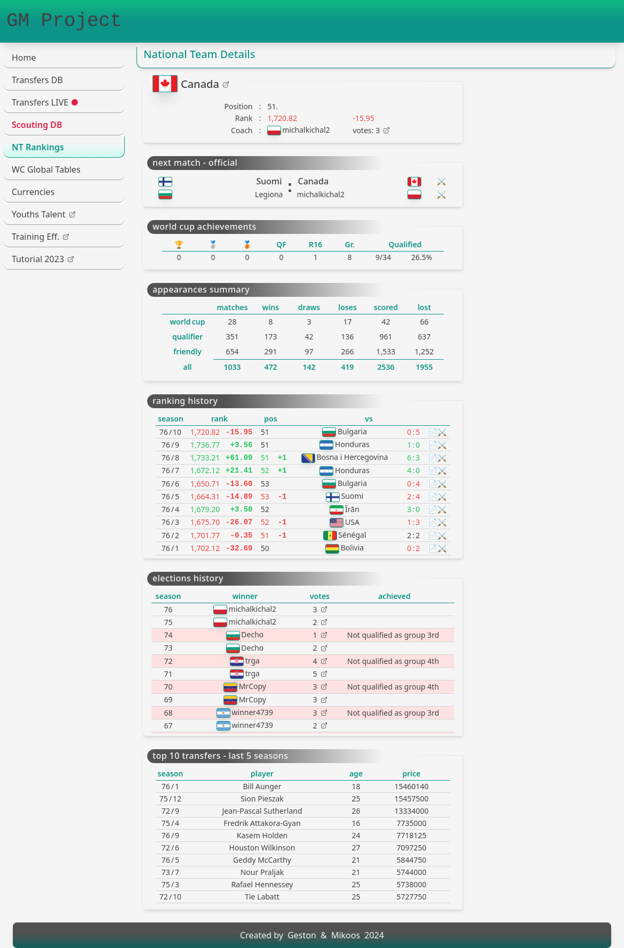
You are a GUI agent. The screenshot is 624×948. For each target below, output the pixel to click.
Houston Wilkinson (262, 847)
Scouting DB (37, 125)
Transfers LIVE (45, 102)
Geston (301, 935)
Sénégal (352, 535)
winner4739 (253, 712)
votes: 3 (371, 130)
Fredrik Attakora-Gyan (261, 823)
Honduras (352, 444)
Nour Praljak (262, 872)
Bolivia (352, 547)
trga (252, 660)
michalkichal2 (306, 130)
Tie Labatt (262, 897)
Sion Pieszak (262, 798)
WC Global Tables (46, 169)
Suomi (269, 181)
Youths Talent (43, 214)
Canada (205, 84)
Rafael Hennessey (262, 884)
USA (352, 522)
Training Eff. (40, 236)
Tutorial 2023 (43, 259)
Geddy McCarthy (262, 860)
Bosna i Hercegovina (352, 457)
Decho (252, 634)
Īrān (352, 509)
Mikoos (345, 935)
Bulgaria (352, 431)
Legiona (269, 194)
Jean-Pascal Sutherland (262, 811)
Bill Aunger (262, 786)
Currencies (33, 192)
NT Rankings (38, 147)
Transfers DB (37, 80)
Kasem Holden (262, 835)
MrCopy (252, 686)
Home (24, 57)
